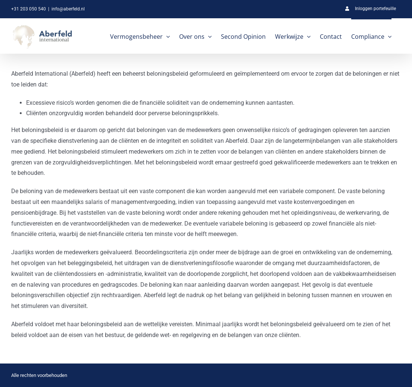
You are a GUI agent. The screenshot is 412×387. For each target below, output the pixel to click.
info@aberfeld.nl (68, 9)
